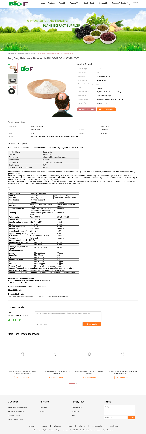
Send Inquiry (92, 324)
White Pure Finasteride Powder (58, 296)
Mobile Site (114, 426)
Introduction (43, 407)
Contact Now (106, 109)
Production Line (77, 407)
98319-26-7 (40, 296)
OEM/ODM (75, 411)
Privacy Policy (97, 426)
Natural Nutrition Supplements (17, 407)
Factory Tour (75, 3)
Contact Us (103, 3)
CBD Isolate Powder (14, 415)
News (70, 426)
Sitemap (82, 426)
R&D (73, 415)
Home (42, 3)
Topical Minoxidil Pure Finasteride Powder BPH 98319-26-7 (89, 372)
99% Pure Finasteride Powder (23, 296)
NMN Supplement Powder (16, 411)
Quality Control (89, 3)
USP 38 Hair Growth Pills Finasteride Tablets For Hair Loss (56, 372)
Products (51, 3)
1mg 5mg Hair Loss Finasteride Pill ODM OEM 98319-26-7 (55, 53)
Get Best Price (86, 109)
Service (42, 411)
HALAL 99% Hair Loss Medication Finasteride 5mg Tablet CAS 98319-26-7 (123, 372)
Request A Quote (119, 3)
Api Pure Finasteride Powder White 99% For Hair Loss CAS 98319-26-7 (22, 372)
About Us (62, 3)
